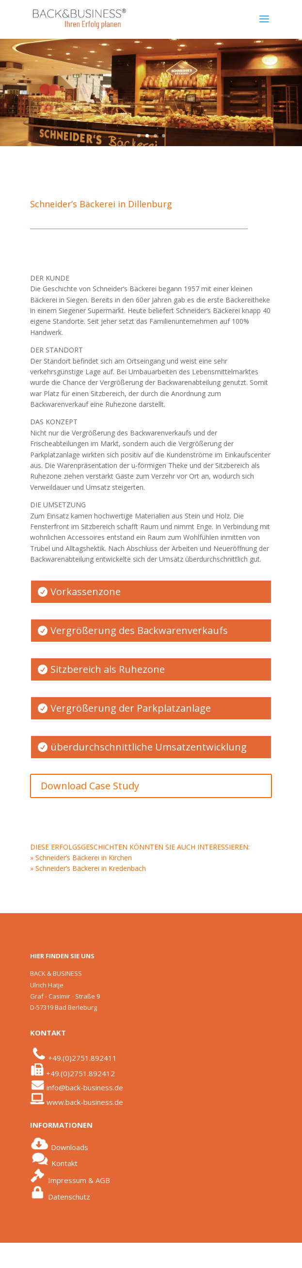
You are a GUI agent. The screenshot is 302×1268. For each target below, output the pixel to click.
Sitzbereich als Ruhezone (107, 669)
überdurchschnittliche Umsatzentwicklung (148, 746)
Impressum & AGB (79, 1180)
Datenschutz (69, 1196)
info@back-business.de (85, 1087)
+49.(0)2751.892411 (82, 1058)
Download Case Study (90, 785)
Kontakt (64, 1163)
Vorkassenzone (85, 591)
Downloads (69, 1147)
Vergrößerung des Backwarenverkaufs (139, 630)
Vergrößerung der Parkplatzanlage (130, 708)
